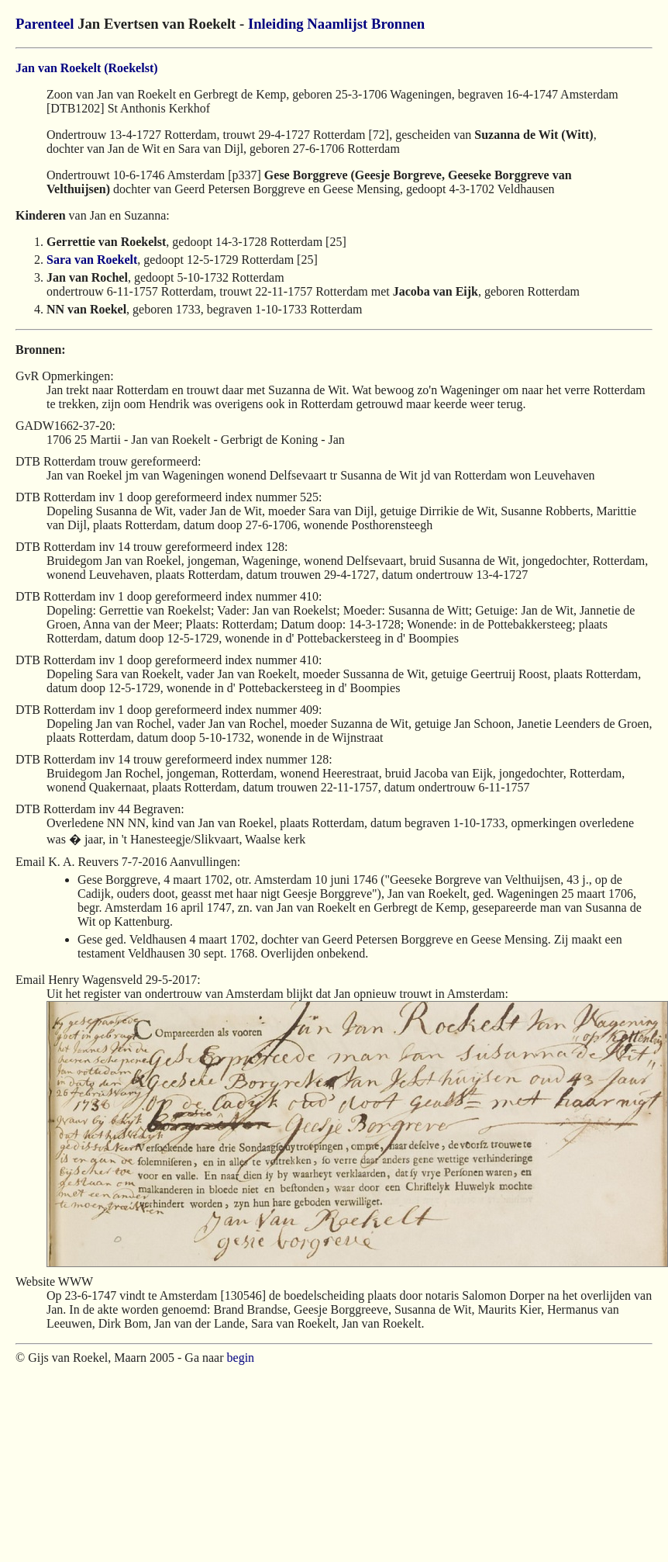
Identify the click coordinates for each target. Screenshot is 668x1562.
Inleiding (276, 24)
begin (241, 1357)
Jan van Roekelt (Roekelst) (86, 67)
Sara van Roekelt (91, 259)
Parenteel (44, 24)
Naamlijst (337, 24)
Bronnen (398, 24)
